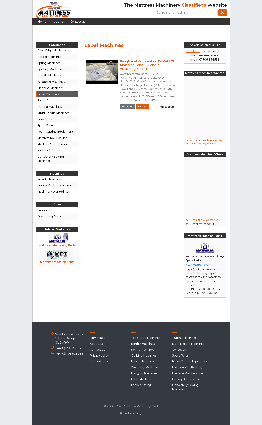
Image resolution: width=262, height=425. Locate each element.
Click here (193, 51)
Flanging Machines (50, 88)
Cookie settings (131, 413)
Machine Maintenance (52, 144)
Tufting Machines (49, 106)
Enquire (142, 106)
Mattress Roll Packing (52, 138)
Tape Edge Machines (51, 50)
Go (223, 12)
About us (58, 21)
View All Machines (49, 179)
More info (128, 106)
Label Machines (48, 94)
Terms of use (99, 361)
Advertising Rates (49, 216)
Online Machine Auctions (54, 185)
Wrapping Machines (51, 81)
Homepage (97, 338)
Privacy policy (99, 355)
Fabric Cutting (47, 100)
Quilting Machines (50, 69)
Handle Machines (49, 75)
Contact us (77, 21)
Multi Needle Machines (53, 113)
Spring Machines (48, 63)
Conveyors (44, 119)
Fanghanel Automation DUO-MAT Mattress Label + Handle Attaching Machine (147, 65)
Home (42, 21)
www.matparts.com (198, 264)
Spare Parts (45, 125)
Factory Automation (51, 150)
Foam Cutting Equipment (55, 131)
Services (43, 210)
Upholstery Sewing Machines (50, 158)
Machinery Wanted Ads (53, 191)
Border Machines (49, 56)
